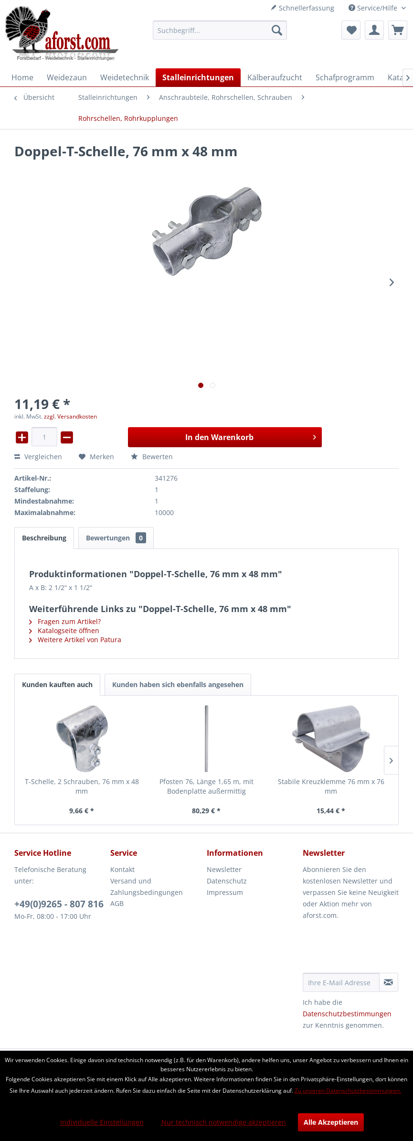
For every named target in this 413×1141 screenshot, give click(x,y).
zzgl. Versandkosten (70, 416)
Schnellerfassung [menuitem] (302, 7)
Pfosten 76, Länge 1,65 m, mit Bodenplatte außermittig (206, 786)
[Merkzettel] (350, 30)
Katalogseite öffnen (64, 630)
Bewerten (152, 456)
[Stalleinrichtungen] (198, 77)
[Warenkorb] (397, 30)
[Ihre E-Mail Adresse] (341, 982)
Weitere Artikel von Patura (75, 639)
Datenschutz (227, 880)
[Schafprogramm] (345, 77)
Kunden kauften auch (57, 684)
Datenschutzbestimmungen (347, 1013)
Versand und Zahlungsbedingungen (146, 886)
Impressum (225, 892)
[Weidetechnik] (125, 77)
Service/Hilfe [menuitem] (374, 7)
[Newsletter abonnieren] (388, 982)
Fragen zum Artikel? (65, 621)
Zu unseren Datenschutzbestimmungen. (348, 1091)
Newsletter (224, 869)
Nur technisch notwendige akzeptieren (223, 1122)
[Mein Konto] (374, 30)
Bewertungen (116, 537)
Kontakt (122, 869)
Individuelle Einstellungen (102, 1122)
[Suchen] (277, 30)
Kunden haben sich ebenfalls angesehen (178, 684)
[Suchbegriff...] (220, 30)
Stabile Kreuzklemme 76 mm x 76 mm (331, 786)
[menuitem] (220, 30)
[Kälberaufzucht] (275, 77)
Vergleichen (38, 456)
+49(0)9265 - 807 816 (59, 904)
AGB (117, 903)
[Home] (22, 77)
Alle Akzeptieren (331, 1122)
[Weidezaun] (67, 77)
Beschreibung (44, 537)
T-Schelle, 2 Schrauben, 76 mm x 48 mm (82, 786)
